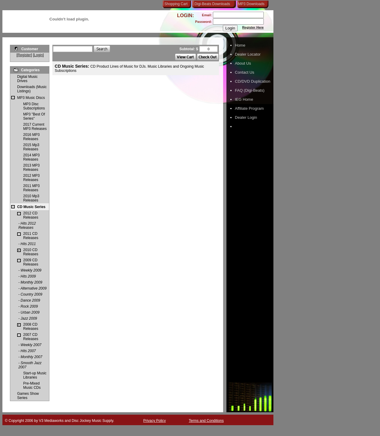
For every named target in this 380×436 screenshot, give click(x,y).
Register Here (253, 27)
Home (240, 45)
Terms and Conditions (206, 421)
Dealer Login (246, 117)
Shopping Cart (176, 4)
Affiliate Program (249, 108)
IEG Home (244, 99)
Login (38, 55)
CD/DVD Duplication (252, 81)
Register (24, 55)
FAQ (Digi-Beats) (249, 90)
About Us (243, 63)
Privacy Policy (154, 421)
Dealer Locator (247, 54)
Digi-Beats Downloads (212, 4)
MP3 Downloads (250, 4)
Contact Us (244, 72)
